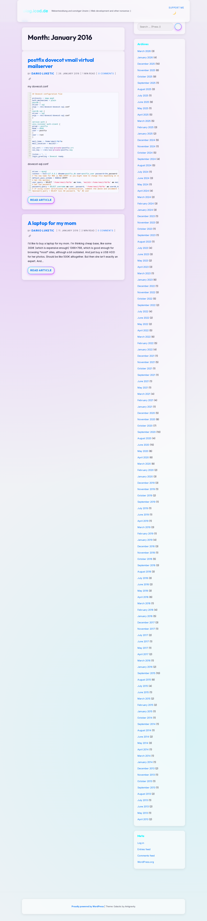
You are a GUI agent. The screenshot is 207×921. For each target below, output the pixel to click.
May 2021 (142, 387)
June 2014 (143, 736)
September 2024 (146, 159)
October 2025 (144, 76)
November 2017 (146, 628)
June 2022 (143, 317)
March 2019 (144, 527)
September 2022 (146, 305)
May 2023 (142, 260)
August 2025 (144, 89)
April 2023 (143, 266)
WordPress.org (145, 862)
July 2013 (142, 800)
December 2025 (146, 63)
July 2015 (142, 686)
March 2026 (144, 51)
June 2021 (143, 381)
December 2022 (146, 286)
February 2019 (145, 533)
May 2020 (142, 451)
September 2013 (146, 787)
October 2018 (144, 559)
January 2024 (145, 209)
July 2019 (142, 508)
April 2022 (143, 330)
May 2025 (142, 108)
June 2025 (143, 102)
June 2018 (143, 584)
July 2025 (142, 95)
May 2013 (142, 813)
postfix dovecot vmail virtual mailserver (61, 63)
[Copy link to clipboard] (30, 79)
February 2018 (145, 609)
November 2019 (146, 489)
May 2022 (142, 324)
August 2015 (144, 679)
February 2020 (145, 470)
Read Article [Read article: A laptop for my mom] (41, 270)
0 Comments (106, 73)
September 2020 (146, 432)
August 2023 (144, 241)
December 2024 (146, 140)
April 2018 (142, 597)
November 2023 (146, 222)
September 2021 (146, 375)
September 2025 (146, 82)
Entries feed (143, 849)
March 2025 (144, 121)
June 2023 (143, 254)
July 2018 (142, 578)
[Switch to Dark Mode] (174, 13)
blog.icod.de (35, 10)
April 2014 (143, 749)
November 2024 (146, 146)
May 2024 (142, 184)
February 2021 (145, 400)
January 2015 (144, 711)
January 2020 (145, 476)
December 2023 (146, 216)
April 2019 (142, 520)
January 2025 (145, 133)
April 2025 (143, 114)
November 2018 (146, 552)
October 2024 (145, 152)
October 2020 (145, 425)
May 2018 (142, 590)
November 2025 (146, 70)
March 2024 (144, 197)
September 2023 (146, 235)
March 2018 (144, 603)
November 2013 (146, 774)
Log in (140, 843)
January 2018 (145, 616)
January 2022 (145, 349)
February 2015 (145, 704)
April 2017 (142, 654)
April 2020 (143, 457)
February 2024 (145, 203)
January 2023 (145, 279)
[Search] (178, 26)
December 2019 (146, 482)
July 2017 (142, 635)
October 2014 (144, 717)
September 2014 (146, 724)
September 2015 (146, 673)
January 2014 (145, 762)
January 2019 (145, 539)
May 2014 (142, 743)
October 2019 (144, 495)
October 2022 (144, 298)
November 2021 (146, 362)
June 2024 (143, 178)
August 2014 (144, 730)
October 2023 (144, 228)
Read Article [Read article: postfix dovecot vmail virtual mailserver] (41, 200)
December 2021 (146, 355)
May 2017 (142, 647)
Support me (176, 7)
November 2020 (146, 419)
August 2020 (144, 438)
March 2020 (144, 463)
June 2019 (143, 514)
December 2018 (146, 546)
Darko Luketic (42, 73)
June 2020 (143, 444)
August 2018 (144, 571)
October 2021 (144, 368)
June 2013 (143, 806)
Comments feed (146, 855)
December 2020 (146, 413)
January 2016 (145, 666)
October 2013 (144, 781)
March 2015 (143, 698)
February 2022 (145, 343)
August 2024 (144, 165)
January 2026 (145, 57)
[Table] (73, 181)
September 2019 (146, 501)
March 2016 (144, 660)
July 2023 (142, 248)
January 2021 (144, 406)
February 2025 (145, 127)
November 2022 (146, 292)
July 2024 (142, 171)
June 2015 (143, 692)
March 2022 (144, 336)
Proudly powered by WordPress (88, 906)
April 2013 (142, 819)
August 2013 (144, 793)
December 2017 (146, 622)
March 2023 (144, 273)
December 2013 (146, 768)
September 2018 (146, 565)
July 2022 (142, 311)
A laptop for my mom (52, 223)
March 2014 (144, 755)
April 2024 (143, 190)
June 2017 (143, 641)
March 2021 (143, 393)
